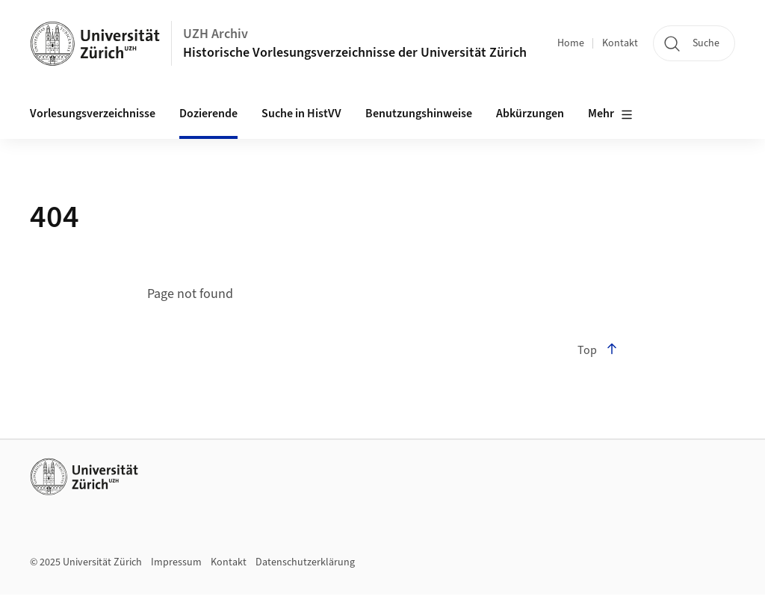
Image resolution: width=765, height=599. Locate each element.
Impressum (176, 562)
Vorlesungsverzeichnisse (92, 113)
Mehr (610, 114)
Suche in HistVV (301, 113)
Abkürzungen (530, 113)
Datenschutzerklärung (305, 562)
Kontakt (620, 43)
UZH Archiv (215, 34)
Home (570, 43)
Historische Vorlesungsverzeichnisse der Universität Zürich (355, 52)
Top (597, 350)
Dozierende (208, 113)
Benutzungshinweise (418, 113)
